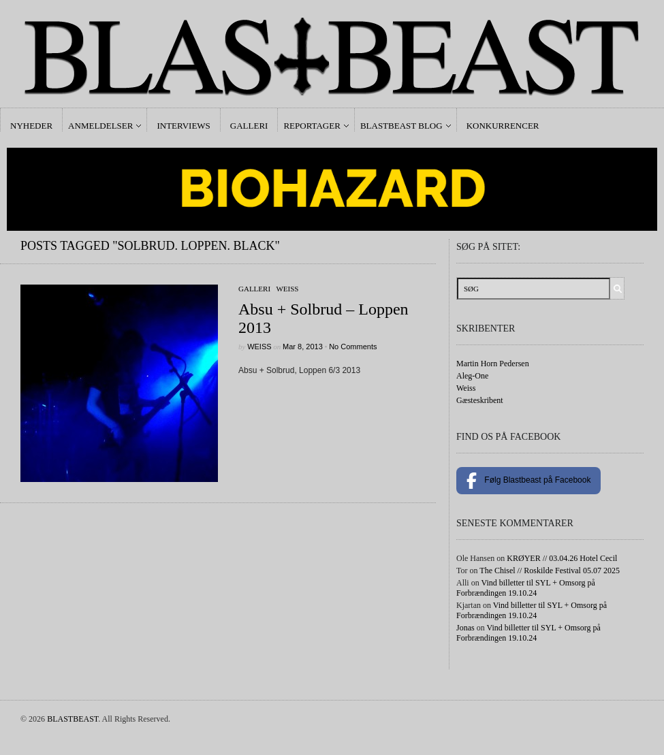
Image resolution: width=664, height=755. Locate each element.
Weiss (287, 289)
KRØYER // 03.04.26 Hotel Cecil (562, 558)
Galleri (249, 126)
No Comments (353, 346)
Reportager (311, 126)
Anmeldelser (100, 126)
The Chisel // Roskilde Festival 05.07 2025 (549, 570)
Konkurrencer (503, 126)
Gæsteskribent (479, 400)
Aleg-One (472, 376)
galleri (254, 289)
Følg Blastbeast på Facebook (528, 480)
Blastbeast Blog (401, 126)
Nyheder (31, 126)
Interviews (183, 126)
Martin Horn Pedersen (492, 363)
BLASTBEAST (72, 719)
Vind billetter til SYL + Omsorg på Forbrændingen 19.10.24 (525, 588)
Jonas (465, 627)
